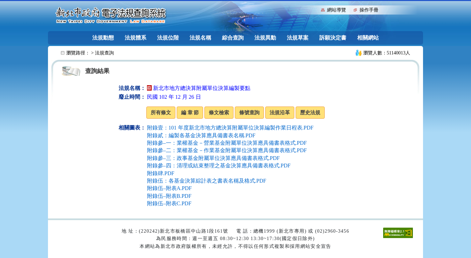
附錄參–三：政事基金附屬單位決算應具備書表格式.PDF (213, 158)
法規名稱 (200, 38)
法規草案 (297, 38)
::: (314, 9)
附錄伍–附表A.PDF (169, 188)
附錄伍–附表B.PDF (169, 196)
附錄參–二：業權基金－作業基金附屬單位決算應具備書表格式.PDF (227, 150)
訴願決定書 (332, 38)
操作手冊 (369, 10)
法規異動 (265, 38)
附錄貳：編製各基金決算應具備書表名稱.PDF (201, 135)
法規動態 (103, 38)
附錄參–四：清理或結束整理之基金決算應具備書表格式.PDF (219, 165)
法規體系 (135, 38)
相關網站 (368, 38)
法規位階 (168, 38)
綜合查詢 (233, 38)
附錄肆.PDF (160, 173)
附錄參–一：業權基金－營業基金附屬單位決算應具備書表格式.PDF (227, 143)
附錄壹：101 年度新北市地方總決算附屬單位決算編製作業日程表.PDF (230, 128)
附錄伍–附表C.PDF (169, 203)
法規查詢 (104, 52)
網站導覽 (336, 10)
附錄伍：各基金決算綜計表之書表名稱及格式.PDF (206, 181)
